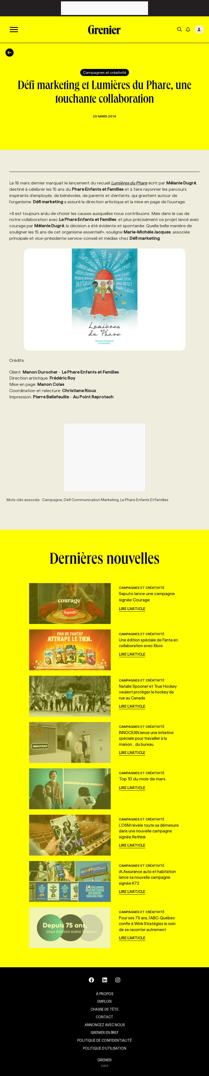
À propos (104, 994)
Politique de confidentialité (104, 1040)
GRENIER (104, 1060)
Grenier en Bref (105, 1032)
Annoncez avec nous (105, 1025)
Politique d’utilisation (104, 1048)
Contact (104, 1017)
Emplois (104, 1001)
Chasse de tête (104, 1009)
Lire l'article (132, 609)
